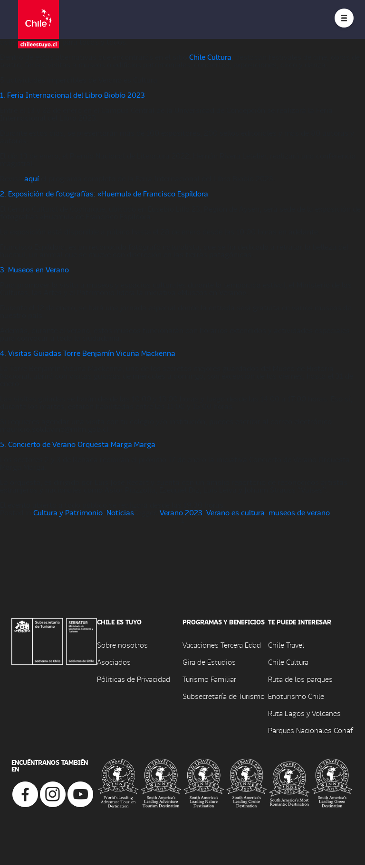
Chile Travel (286, 645)
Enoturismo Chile (296, 696)
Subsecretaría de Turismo (223, 696)
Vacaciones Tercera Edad (221, 645)
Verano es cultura (235, 512)
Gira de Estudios (209, 662)
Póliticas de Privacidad (133, 679)
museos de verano (299, 512)
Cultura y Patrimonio (68, 512)
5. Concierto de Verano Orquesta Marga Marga (77, 444)
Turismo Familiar (209, 679)
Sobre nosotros (122, 645)
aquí (31, 178)
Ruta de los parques (300, 679)
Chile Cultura (210, 57)
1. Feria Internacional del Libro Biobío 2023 (72, 95)
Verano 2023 (181, 512)
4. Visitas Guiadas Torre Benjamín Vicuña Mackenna (87, 353)
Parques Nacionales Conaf (310, 730)
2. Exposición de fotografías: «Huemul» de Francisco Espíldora (104, 193)
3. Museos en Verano (34, 269)
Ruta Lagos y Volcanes (304, 713)
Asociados (114, 662)
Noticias (120, 512)
